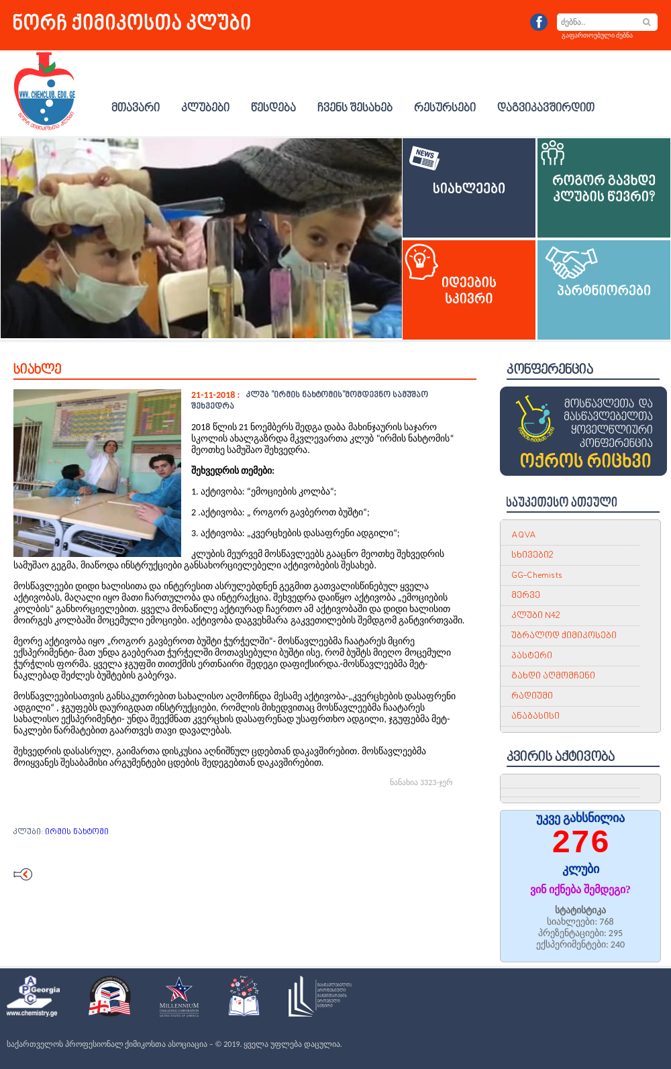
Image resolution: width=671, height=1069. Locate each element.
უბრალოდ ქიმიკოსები (564, 636)
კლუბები (205, 108)
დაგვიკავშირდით (546, 108)
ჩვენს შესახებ (355, 108)
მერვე (525, 595)
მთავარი (135, 108)
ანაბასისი (535, 716)
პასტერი (531, 656)
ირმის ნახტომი (77, 832)
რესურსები (445, 108)
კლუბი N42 (535, 615)
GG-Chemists (536, 575)
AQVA (523, 535)
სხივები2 (532, 555)
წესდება (273, 108)
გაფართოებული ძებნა (597, 35)
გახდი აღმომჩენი (553, 676)
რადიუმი (532, 696)
